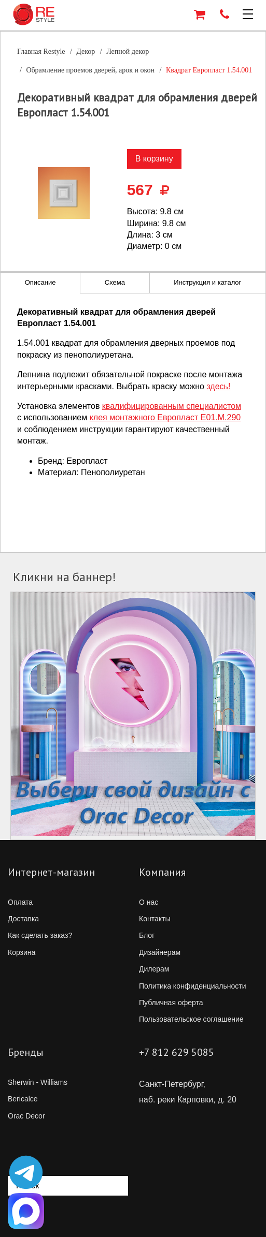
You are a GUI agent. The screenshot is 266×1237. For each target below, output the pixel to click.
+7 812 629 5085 (176, 1052)
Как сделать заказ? (40, 935)
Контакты (154, 919)
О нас (148, 902)
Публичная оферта (171, 1002)
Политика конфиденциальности (192, 986)
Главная (41, 51)
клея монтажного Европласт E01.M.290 (165, 417)
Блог (147, 935)
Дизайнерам (159, 952)
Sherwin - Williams (37, 1082)
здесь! (218, 386)
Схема (115, 282)
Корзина (21, 952)
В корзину (154, 158)
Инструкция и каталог (207, 282)
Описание (40, 282)
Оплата (20, 902)
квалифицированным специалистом (171, 406)
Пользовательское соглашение (191, 1019)
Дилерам (154, 969)
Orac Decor (26, 1116)
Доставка (23, 919)
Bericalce (23, 1099)
